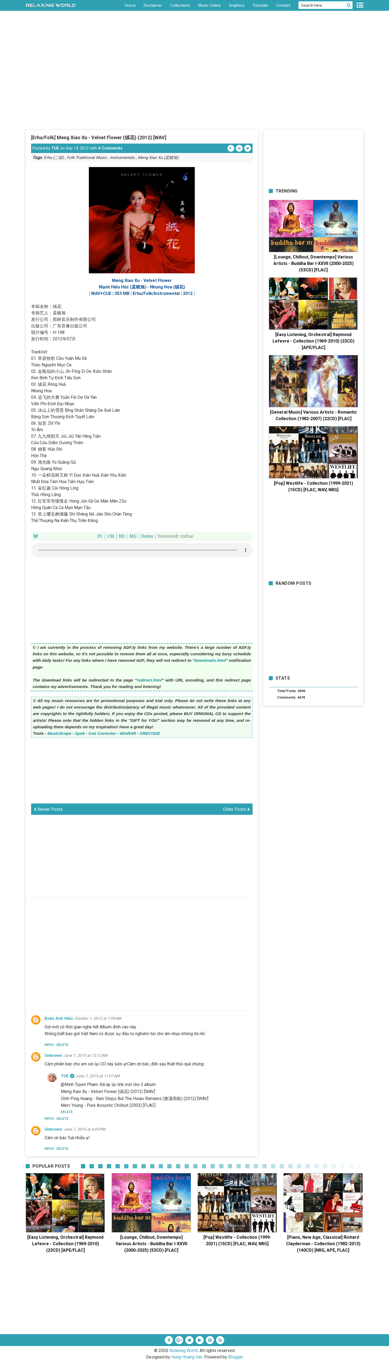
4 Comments (110, 148)
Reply (49, 1045)
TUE (55, 148)
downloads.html (210, 660)
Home (130, 5)
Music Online (209, 5)
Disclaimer (153, 5)
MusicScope (59, 733)
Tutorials (260, 5)
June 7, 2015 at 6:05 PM (84, 1129)
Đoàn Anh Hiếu (59, 1018)
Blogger (235, 1357)
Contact (283, 5)
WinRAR (128, 733)
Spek (80, 733)
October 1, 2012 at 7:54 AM (97, 1018)
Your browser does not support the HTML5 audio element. (142, 550)
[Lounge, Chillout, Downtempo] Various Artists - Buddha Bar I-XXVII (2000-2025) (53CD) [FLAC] (313, 263)
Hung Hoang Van (186, 1357)
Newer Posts (48, 809)
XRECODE (150, 733)
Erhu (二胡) (54, 157)
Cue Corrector (102, 733)
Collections (180, 5)
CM (110, 536)
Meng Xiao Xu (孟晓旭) (158, 157)
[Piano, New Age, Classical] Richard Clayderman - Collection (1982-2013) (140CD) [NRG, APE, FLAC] (323, 1244)
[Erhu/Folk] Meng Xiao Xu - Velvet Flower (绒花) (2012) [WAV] (98, 137)
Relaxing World (183, 1350)
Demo (147, 536)
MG (132, 536)
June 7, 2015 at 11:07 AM (97, 1076)
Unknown (53, 1055)
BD (122, 536)
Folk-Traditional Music (87, 157)
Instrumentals (122, 157)
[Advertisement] (194, 89)
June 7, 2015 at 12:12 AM (85, 1055)
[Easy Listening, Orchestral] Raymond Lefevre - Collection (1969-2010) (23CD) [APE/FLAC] (313, 341)
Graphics (236, 5)
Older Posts (236, 809)
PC (100, 536)
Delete (62, 1045)
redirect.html (149, 680)
